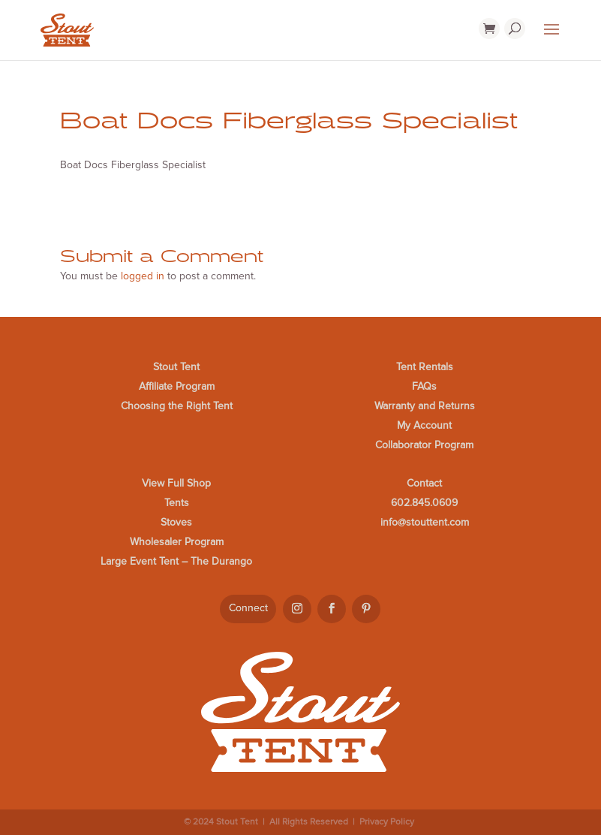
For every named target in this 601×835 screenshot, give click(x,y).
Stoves (176, 522)
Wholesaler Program (177, 541)
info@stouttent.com (424, 522)
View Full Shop (176, 483)
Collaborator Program (424, 445)
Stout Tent (176, 366)
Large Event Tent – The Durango (176, 561)
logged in (142, 276)
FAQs (424, 386)
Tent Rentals (424, 366)
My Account (424, 425)
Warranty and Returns (424, 405)
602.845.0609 (424, 502)
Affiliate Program (177, 386)
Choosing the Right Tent (177, 405)
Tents (176, 502)
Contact (424, 483)
